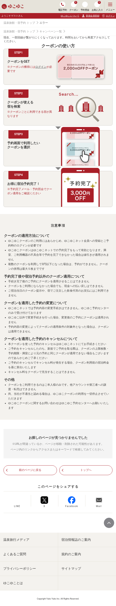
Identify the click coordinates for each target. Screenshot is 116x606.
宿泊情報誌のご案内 (76, 539)
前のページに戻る (30, 470)
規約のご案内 (71, 554)
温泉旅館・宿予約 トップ (19, 22)
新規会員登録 (90, 15)
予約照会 (85, 6)
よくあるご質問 (14, 554)
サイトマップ (71, 568)
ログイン (40, 66)
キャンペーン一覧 (50, 31)
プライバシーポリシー (19, 568)
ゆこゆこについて (70, 15)
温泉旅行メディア (16, 539)
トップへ (85, 470)
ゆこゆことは (13, 583)
